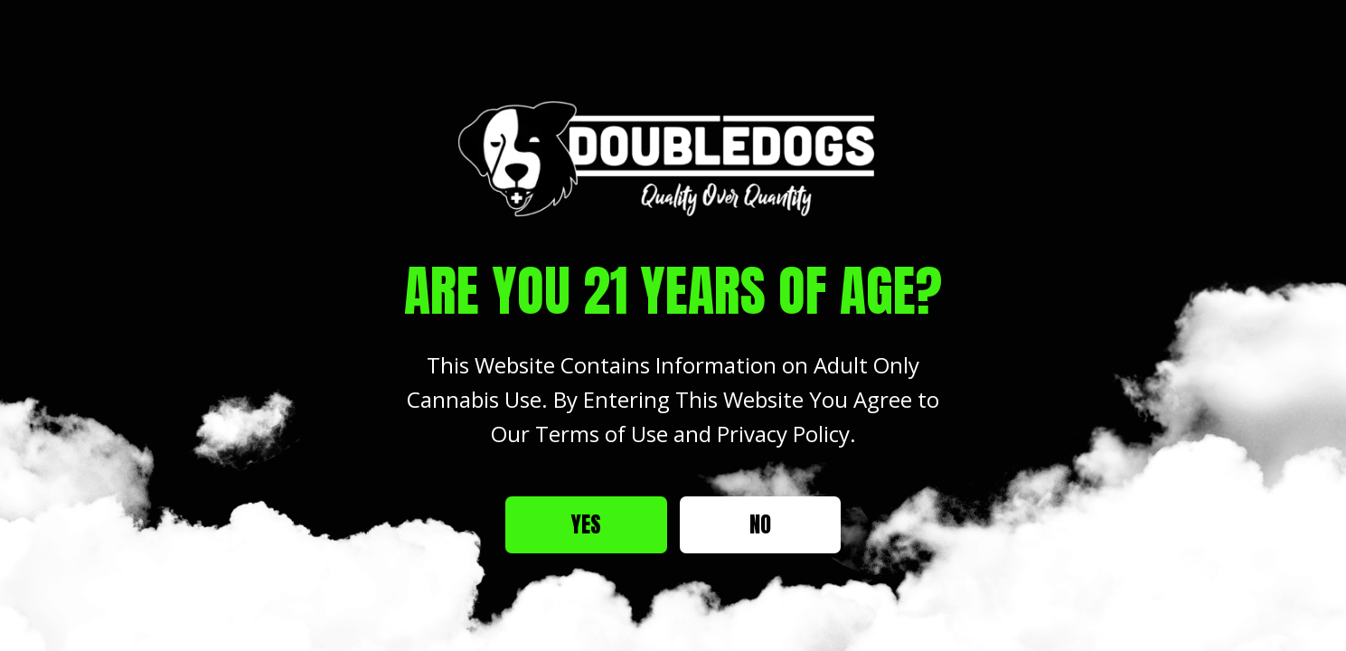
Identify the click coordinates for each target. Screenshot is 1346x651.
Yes (586, 524)
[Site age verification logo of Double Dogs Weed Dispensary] (673, 158)
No (760, 524)
